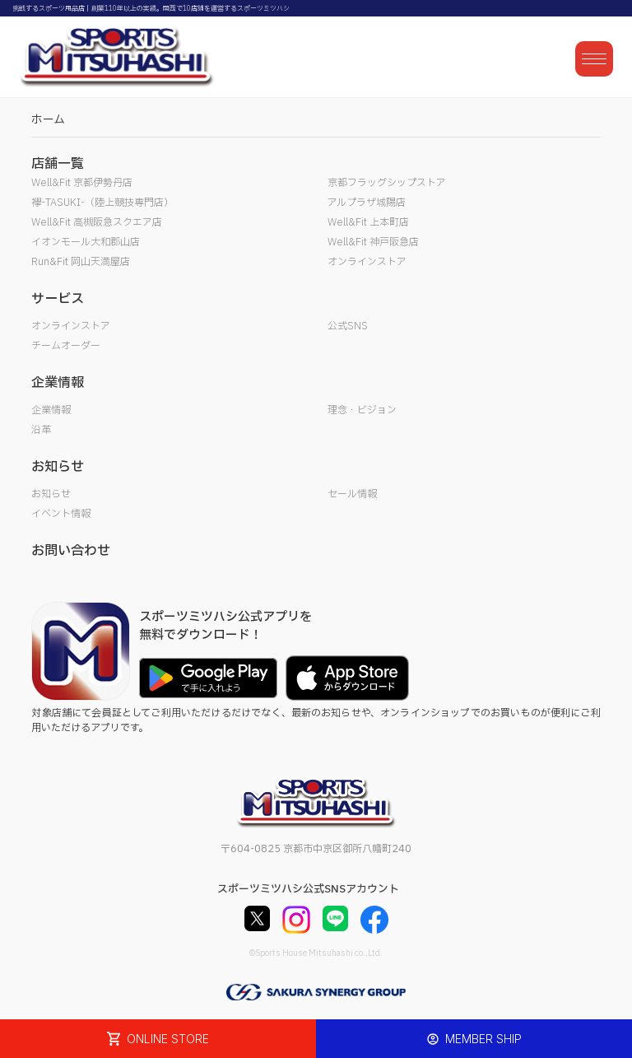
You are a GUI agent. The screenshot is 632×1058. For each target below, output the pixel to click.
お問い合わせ (70, 551)
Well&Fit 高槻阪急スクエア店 (96, 222)
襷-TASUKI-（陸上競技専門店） (102, 202)
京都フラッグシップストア (387, 182)
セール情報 (352, 494)
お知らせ (51, 494)
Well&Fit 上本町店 (368, 222)
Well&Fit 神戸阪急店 (373, 242)
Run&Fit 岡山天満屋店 (80, 261)
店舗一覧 (57, 164)
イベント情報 (61, 513)
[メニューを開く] (594, 59)
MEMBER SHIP (474, 1039)
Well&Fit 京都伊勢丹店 (81, 182)
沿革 (41, 429)
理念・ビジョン (362, 410)
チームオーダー (65, 345)
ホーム (48, 119)
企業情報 (51, 410)
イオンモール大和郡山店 (85, 242)
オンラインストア (367, 261)
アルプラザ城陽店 (367, 202)
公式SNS (348, 326)
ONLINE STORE (158, 1039)
